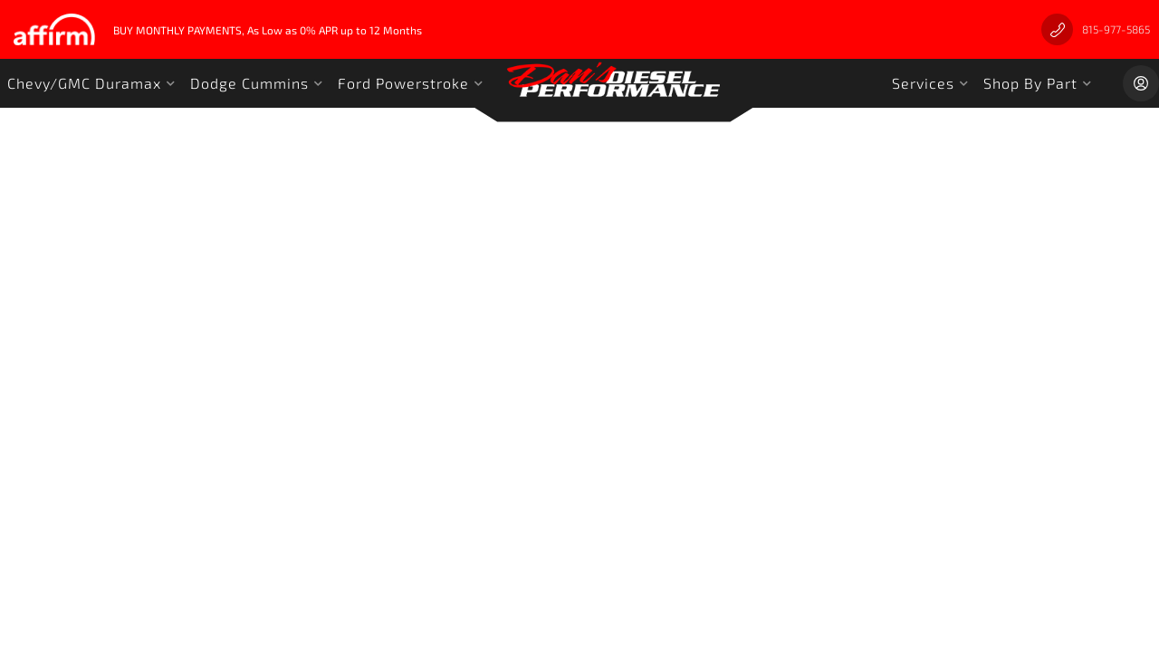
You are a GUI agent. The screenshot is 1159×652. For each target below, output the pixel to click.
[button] (91, 83)
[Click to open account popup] (1141, 83)
